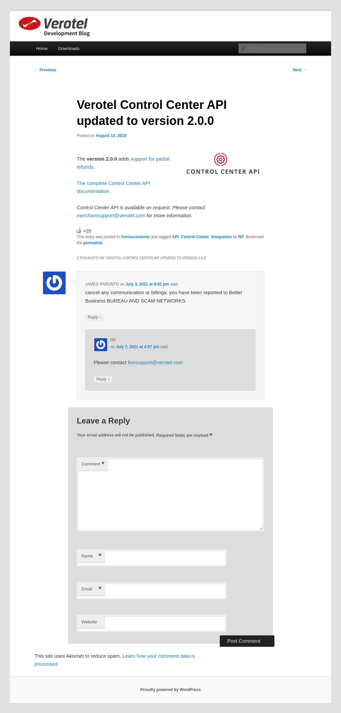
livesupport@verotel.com (155, 362)
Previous (45, 70)
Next (299, 70)
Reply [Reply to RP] (103, 379)
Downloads (69, 48)
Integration (221, 237)
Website (89, 621)
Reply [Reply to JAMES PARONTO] (94, 317)
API (175, 237)
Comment (92, 464)
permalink (92, 243)
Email (91, 589)
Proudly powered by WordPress (170, 689)
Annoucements (135, 237)
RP (241, 237)
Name (91, 556)
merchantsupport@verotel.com (111, 215)
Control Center (195, 237)
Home (42, 48)
